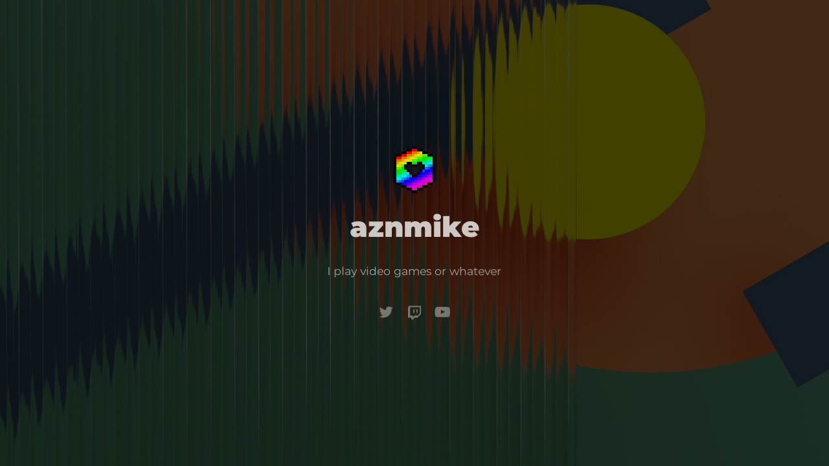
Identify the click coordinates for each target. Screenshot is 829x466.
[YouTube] (442, 312)
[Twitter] (386, 311)
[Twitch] (414, 312)
